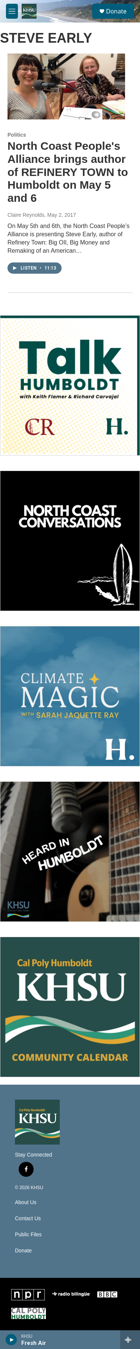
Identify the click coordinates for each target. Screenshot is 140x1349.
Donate (116, 11)
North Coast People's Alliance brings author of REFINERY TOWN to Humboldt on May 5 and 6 (67, 172)
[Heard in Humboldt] (70, 851)
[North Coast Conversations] (70, 541)
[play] (11, 1339)
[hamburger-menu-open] (12, 11)
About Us (26, 1202)
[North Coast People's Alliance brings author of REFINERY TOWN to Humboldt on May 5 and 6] (66, 86)
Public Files (28, 1234)
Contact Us (28, 1218)
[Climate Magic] (70, 696)
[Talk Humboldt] (70, 385)
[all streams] (130, 1339)
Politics (16, 135)
